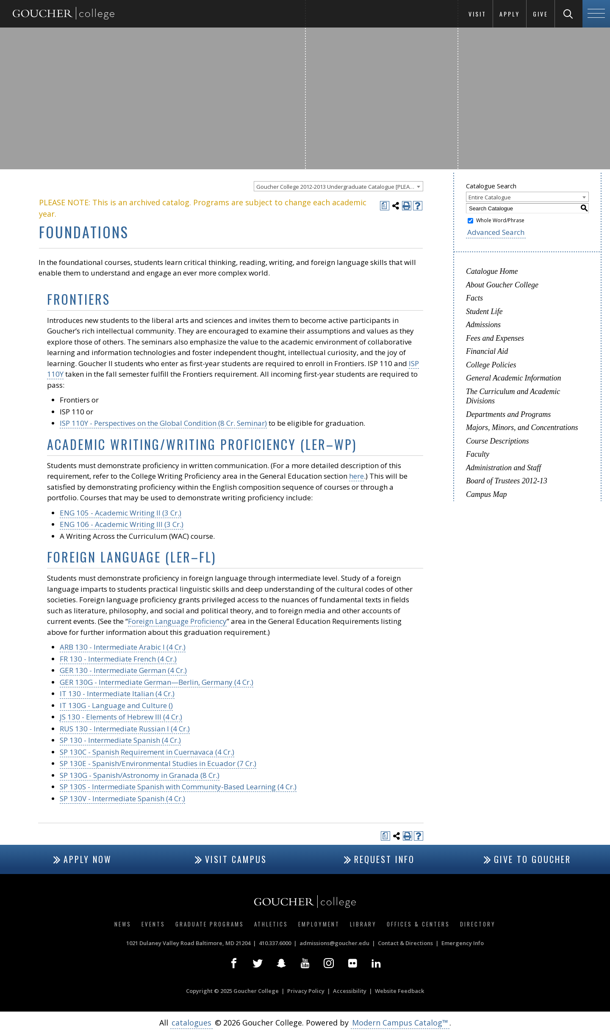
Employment (319, 924)
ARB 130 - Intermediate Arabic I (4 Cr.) (123, 647)
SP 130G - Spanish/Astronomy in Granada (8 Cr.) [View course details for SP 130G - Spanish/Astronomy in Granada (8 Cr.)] (139, 775)
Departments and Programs (508, 414)
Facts (474, 298)
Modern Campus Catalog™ (400, 1022)
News (122, 924)
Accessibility (349, 991)
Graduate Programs (209, 924)
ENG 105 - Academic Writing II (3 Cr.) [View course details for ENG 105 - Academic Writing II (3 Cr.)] (120, 513)
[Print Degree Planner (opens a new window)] (384, 205)
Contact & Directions (405, 943)
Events (153, 924)
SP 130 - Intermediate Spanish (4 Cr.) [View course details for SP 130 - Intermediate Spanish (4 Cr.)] (120, 740)
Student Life (484, 311)
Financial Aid (487, 351)
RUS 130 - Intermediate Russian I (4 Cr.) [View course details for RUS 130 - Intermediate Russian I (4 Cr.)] (125, 728)
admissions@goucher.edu (334, 943)
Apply (509, 13)
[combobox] (338, 186)
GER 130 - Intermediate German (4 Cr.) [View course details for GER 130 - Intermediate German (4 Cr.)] (123, 670)
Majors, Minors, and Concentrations (522, 427)
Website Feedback (399, 991)
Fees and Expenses (495, 338)
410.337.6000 (275, 943)
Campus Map (486, 494)
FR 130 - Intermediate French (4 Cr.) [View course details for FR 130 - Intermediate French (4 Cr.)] (118, 659)
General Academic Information (513, 378)
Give (540, 13)
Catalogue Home (492, 271)
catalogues (191, 1022)
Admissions (483, 324)
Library (363, 924)
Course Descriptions (497, 441)
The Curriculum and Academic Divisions (513, 396)
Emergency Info (462, 943)
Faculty (477, 454)
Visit (477, 13)
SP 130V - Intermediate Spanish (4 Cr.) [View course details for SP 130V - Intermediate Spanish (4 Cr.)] (122, 798)
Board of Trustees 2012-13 (506, 481)
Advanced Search (495, 232)
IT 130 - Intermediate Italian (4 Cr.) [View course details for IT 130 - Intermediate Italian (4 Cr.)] (117, 693)
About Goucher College (502, 285)
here (356, 476)
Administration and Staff (503, 467)
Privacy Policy (305, 991)
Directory (478, 924)
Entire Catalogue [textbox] (490, 197)
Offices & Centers (418, 924)
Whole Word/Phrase (500, 220)
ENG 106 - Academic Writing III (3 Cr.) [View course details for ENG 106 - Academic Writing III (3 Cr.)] (121, 524)
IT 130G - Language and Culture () (116, 705)
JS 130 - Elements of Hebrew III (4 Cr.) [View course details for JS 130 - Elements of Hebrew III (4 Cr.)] (121, 717)
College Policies (491, 365)
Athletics (271, 924)
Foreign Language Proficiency (177, 621)
